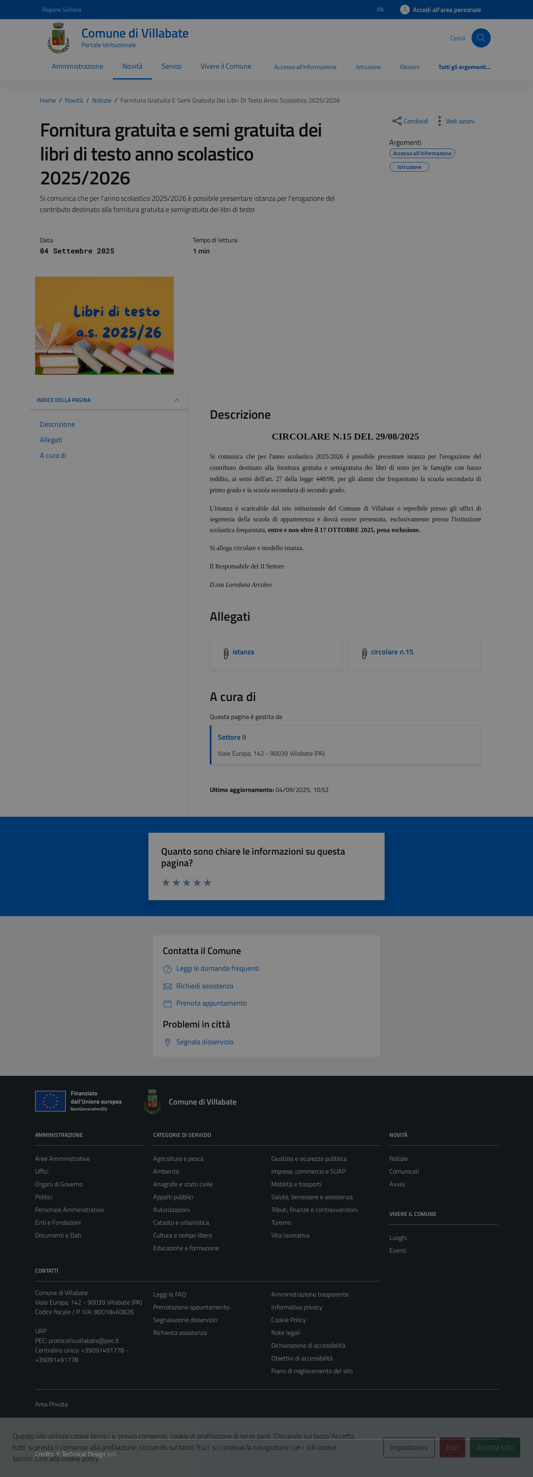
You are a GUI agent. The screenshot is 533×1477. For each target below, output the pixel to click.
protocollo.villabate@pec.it (84, 1340)
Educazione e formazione (186, 1248)
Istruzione (368, 66)
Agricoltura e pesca (178, 1158)
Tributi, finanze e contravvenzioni (314, 1209)
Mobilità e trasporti (296, 1184)
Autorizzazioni (171, 1209)
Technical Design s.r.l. (89, 1454)
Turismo (281, 1222)
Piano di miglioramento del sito (312, 1371)
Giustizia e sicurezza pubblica (309, 1158)
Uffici (41, 1171)
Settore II (232, 737)
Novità (132, 66)
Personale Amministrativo (69, 1209)
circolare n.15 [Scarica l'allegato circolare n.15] (392, 651)
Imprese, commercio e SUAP (308, 1171)
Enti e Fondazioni (58, 1222)
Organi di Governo (59, 1184)
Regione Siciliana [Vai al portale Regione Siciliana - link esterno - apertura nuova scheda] (61, 9)
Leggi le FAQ (169, 1294)
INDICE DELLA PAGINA (109, 400)
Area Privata (51, 1404)
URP (41, 1331)
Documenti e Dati (58, 1235)
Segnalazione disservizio (185, 1320)
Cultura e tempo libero (182, 1235)
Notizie (398, 1158)
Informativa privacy (296, 1307)
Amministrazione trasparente (310, 1294)
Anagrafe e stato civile (183, 1184)
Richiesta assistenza (180, 1332)
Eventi (398, 1250)
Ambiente (166, 1171)
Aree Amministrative (62, 1158)
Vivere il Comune (226, 66)
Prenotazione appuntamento (191, 1307)
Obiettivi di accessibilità (302, 1358)
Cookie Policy (288, 1320)
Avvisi (397, 1184)
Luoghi (398, 1237)
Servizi (172, 66)
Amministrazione (77, 66)
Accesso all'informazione (305, 66)
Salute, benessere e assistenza (312, 1197)
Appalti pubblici (173, 1197)
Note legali (285, 1332)
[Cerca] (481, 38)
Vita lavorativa (290, 1235)
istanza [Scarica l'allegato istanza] (244, 651)
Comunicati (404, 1171)
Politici (43, 1197)
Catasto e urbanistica (181, 1222)
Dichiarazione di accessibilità (308, 1345)
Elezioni (409, 66)
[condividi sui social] (409, 121)
